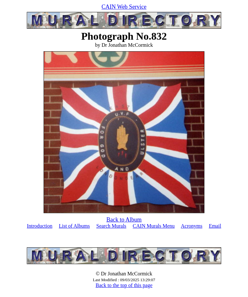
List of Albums (74, 226)
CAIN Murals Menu (154, 226)
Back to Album (124, 219)
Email (215, 226)
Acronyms (191, 226)
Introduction (39, 226)
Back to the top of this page (124, 285)
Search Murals (111, 226)
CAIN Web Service (123, 7)
